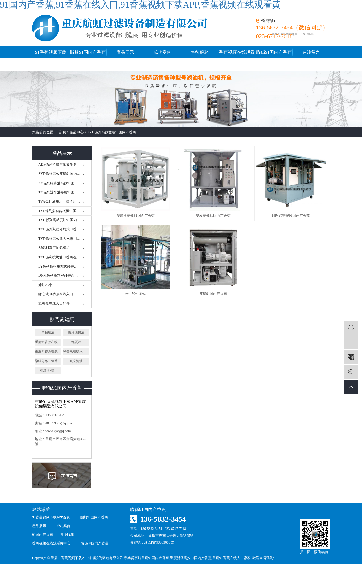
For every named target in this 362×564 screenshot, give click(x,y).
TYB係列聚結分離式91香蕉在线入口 (65, 229)
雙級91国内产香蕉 (213, 293)
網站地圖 (292, 34)
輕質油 (76, 342)
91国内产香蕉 (42, 535)
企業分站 (278, 34)
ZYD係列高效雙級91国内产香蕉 (111, 132)
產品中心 (77, 132)
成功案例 (162, 52)
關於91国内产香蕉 (88, 52)
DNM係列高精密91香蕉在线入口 (63, 275)
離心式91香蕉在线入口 (55, 294)
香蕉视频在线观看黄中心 (237, 58)
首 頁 (62, 132)
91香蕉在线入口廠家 (76, 351)
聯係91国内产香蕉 (274, 52)
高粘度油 (47, 332)
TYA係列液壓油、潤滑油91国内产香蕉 (65, 201)
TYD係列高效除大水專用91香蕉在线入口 (65, 239)
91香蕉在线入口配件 (54, 303)
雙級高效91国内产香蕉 (213, 215)
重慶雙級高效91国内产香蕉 (190, 558)
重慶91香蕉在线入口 (48, 351)
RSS (302, 34)
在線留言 (311, 52)
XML (310, 34)
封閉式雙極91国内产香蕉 (291, 215)
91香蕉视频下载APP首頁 (50, 58)
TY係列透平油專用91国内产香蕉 (63, 192)
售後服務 (200, 52)
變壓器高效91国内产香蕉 (136, 215)
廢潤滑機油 (48, 370)
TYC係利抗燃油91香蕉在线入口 (62, 257)
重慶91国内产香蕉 (155, 558)
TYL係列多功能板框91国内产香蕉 (64, 211)
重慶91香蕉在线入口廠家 (48, 342)
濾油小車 (45, 285)
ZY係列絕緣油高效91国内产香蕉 (63, 183)
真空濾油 (76, 361)
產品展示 (125, 52)
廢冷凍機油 (76, 332)
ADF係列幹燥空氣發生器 (57, 164)
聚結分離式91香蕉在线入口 (48, 361)
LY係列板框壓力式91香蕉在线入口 (64, 266)
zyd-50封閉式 (135, 293)
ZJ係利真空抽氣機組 (54, 248)
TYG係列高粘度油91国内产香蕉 (62, 220)
